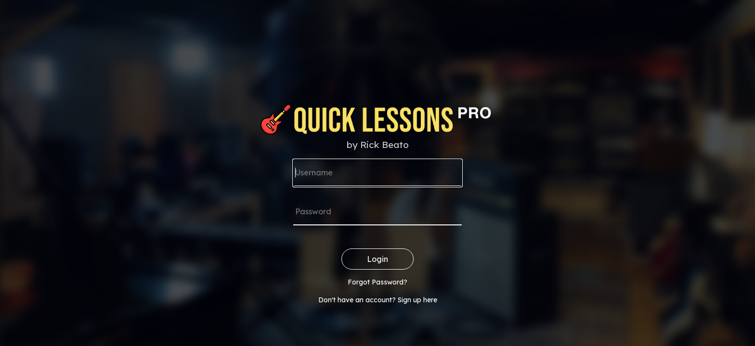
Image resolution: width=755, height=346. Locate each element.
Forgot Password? (377, 282)
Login (377, 259)
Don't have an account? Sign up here (377, 300)
